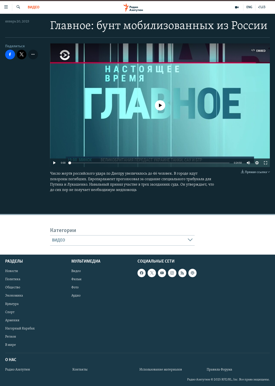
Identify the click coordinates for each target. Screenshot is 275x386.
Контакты (79, 370)
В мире (10, 345)
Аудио (76, 296)
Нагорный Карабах (20, 328)
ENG (249, 7)
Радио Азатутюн (17, 370)
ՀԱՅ (262, 7)
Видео (34, 7)
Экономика (14, 296)
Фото (75, 287)
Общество (12, 287)
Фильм (76, 279)
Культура (12, 304)
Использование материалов (160, 370)
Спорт (9, 312)
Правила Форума (219, 370)
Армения (12, 320)
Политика (12, 279)
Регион (10, 336)
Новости (11, 271)
